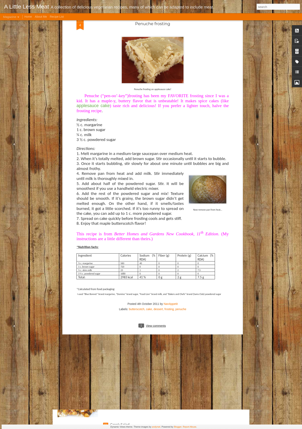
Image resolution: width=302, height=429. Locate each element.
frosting (169, 206)
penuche (180, 206)
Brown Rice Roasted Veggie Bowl (137, 286)
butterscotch (136, 206)
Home (28, 16)
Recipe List (57, 16)
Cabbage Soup (122, 332)
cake (149, 206)
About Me (41, 16)
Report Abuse (189, 427)
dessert (158, 206)
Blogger (177, 427)
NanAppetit (171, 200)
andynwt (156, 427)
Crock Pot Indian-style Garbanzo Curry (141, 379)
